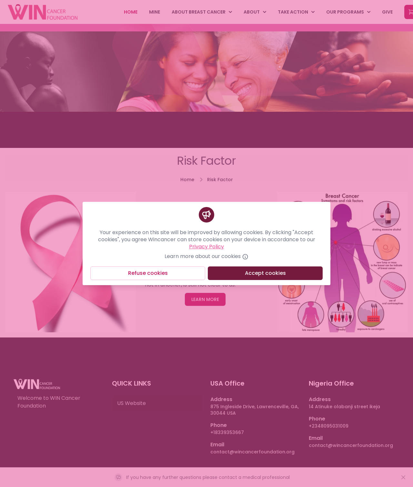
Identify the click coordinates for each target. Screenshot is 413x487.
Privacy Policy (206, 246)
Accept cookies (265, 273)
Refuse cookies (148, 273)
